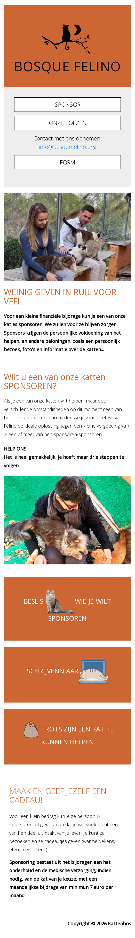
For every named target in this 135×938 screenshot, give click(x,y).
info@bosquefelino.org (67, 147)
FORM (67, 162)
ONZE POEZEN (67, 123)
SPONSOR (67, 104)
